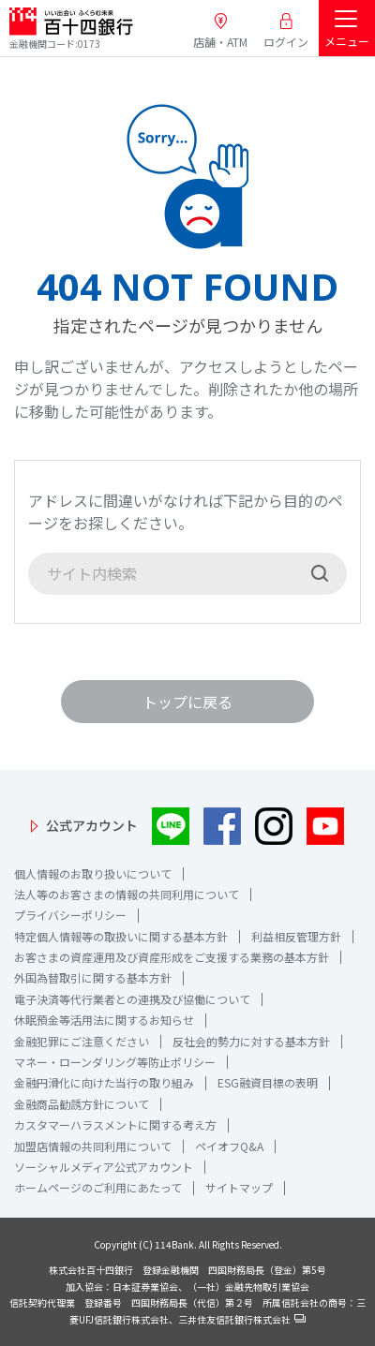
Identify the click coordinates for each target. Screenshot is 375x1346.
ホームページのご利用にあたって (98, 1187)
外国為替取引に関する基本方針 (93, 977)
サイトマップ (239, 1187)
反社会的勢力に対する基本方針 (251, 1041)
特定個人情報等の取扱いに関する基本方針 (121, 936)
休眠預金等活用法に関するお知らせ (104, 1020)
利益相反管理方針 (296, 936)
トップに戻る (187, 701)
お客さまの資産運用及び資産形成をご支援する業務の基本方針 (171, 957)
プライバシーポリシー (70, 915)
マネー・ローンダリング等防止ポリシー (115, 1062)
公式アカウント (92, 825)
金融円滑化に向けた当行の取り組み (104, 1082)
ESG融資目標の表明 (268, 1082)
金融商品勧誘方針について (81, 1104)
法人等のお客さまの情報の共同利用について (126, 894)
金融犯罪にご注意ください (81, 1041)
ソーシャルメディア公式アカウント (103, 1167)
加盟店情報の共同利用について (93, 1146)
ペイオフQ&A (229, 1146)
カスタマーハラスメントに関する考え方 (115, 1124)
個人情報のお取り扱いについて (93, 873)
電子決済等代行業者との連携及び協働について (132, 999)
